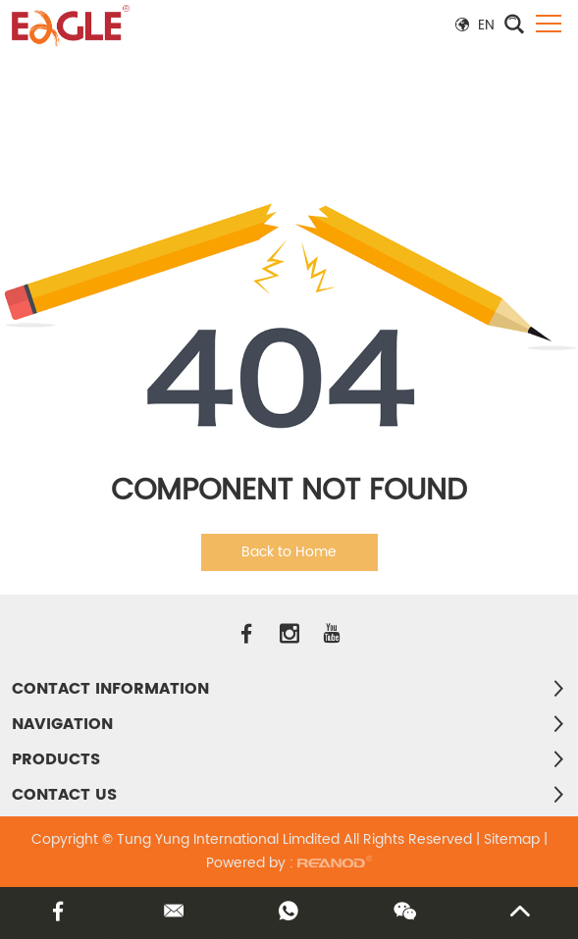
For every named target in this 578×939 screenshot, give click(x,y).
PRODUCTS (56, 759)
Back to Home (289, 552)
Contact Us (64, 795)
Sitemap (512, 839)
